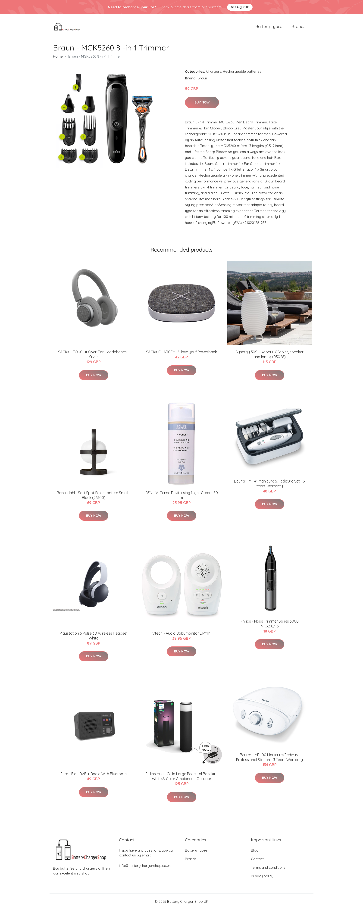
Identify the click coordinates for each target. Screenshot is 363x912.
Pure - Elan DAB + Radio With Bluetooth (93, 776)
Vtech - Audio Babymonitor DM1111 (181, 635)
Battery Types (268, 27)
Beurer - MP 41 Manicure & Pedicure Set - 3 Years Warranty (269, 486)
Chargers (213, 74)
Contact (257, 861)
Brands (298, 27)
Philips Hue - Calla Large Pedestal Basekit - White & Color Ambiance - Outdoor (181, 779)
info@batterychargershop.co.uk (145, 868)
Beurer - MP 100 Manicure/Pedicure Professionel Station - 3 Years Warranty (269, 759)
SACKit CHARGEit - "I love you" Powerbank (181, 354)
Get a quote (240, 7)
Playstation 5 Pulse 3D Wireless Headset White (94, 638)
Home (58, 58)
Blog (255, 853)
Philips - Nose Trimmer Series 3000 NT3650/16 (270, 626)
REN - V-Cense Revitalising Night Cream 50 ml (181, 497)
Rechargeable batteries (242, 74)
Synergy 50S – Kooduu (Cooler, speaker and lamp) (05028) (270, 357)
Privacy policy (262, 878)
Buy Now (202, 105)
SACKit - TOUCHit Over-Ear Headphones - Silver (93, 357)
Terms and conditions (268, 870)
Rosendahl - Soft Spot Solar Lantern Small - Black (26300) (93, 497)
